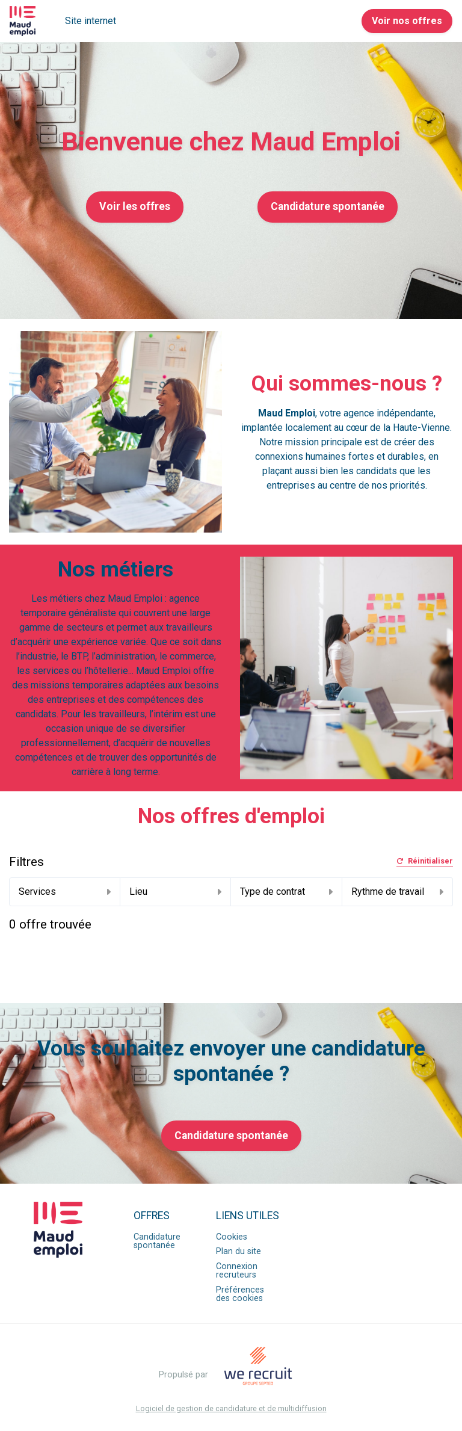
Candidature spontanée (327, 206)
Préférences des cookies (240, 1294)
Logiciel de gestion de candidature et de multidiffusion (231, 1409)
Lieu (175, 891)
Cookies (231, 1237)
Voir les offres (134, 206)
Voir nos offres (407, 20)
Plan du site (238, 1251)
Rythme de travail (397, 891)
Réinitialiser (424, 861)
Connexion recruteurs (236, 1270)
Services (65, 891)
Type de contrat (286, 891)
